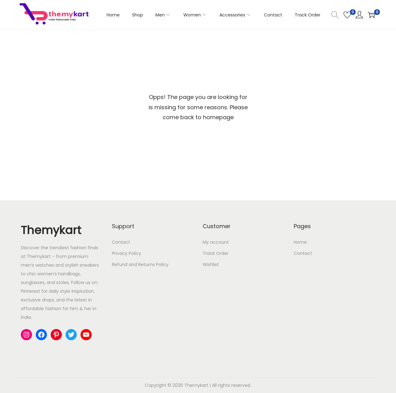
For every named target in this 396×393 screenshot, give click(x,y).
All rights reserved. (231, 385)
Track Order (215, 253)
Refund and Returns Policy (140, 264)
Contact (121, 242)
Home (300, 242)
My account (216, 242)
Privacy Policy (126, 253)
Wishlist (211, 264)
